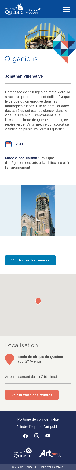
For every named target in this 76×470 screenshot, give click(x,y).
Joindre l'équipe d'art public (38, 427)
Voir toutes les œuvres (30, 260)
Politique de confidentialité (38, 419)
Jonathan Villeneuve (24, 76)
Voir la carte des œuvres (31, 395)
